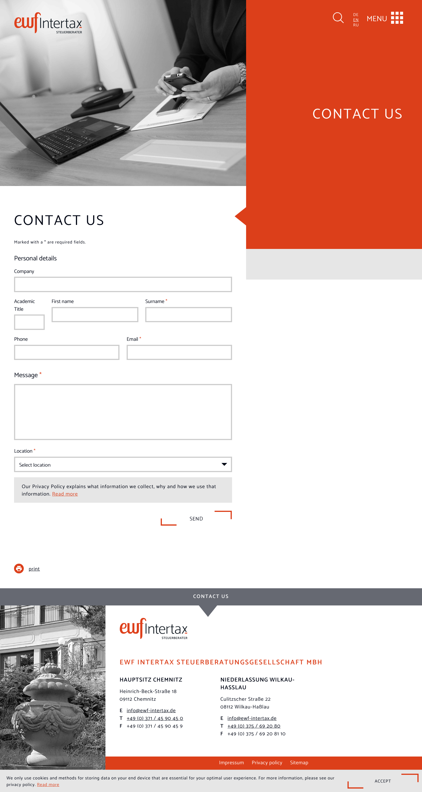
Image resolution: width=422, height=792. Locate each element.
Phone (21, 339)
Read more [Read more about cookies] (48, 784)
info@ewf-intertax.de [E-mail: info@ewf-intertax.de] (151, 710)
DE (356, 14)
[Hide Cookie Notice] (383, 781)
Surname (156, 301)
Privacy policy (267, 762)
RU (356, 24)
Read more (65, 493)
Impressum (231, 762)
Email (134, 339)
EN (356, 19)
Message (28, 374)
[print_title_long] (31, 568)
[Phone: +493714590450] (155, 718)
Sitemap (299, 762)
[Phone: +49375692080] (253, 726)
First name (63, 301)
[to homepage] (48, 22)
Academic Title (24, 305)
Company (24, 271)
